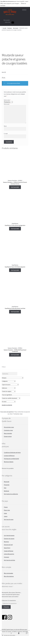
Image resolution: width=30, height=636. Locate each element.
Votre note (7, 100)
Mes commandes (8, 573)
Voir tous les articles (9, 560)
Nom (5, 126)
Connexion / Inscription (10, 18)
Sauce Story (7, 548)
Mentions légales (8, 462)
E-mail (6, 133)
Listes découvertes (9, 554)
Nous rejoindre (8, 433)
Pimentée (6, 485)
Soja (5, 488)
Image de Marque (8, 551)
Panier (25, 632)
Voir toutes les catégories (11, 494)
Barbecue (6, 491)
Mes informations (9, 576)
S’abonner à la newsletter (9, 600)
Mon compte (11, 633)
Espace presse (8, 436)
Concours (6, 557)
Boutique (9, 28)
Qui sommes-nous (9, 427)
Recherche (19, 633)
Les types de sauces (9, 535)
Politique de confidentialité (11, 458)
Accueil (4, 28)
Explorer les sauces (9, 538)
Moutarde (6, 481)
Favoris (4, 633)
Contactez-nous (18, 414)
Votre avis (7, 104)
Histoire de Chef (8, 544)
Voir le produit (15, 187)
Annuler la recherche (7, 405)
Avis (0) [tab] (4, 72)
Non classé (15, 28)
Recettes (6, 541)
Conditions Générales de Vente (12, 452)
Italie (5, 513)
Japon (5, 516)
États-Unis (7, 510)
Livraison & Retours (9, 455)
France (6, 507)
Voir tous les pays (8, 519)
